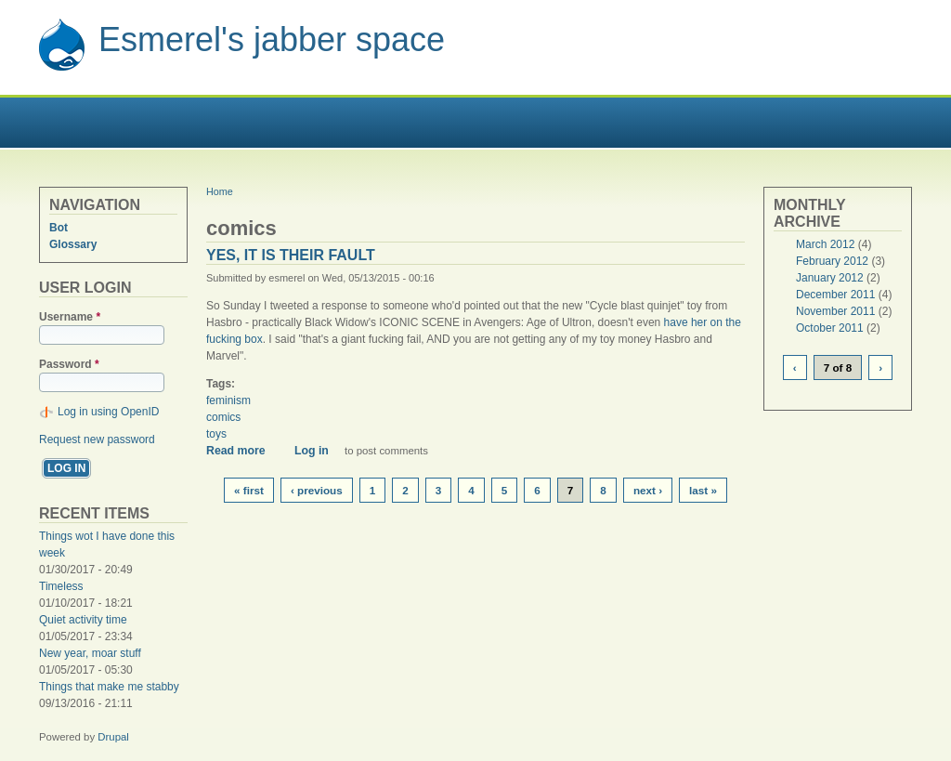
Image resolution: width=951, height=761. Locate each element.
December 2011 (835, 294)
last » (703, 490)
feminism (228, 400)
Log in (311, 450)
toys (216, 433)
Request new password (97, 439)
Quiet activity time (83, 619)
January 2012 (830, 277)
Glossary (73, 244)
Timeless (61, 586)
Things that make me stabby (109, 686)
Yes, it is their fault (290, 255)
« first (249, 490)
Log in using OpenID (108, 411)
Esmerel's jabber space (271, 39)
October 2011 (830, 328)
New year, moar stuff (90, 653)
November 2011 (835, 311)
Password (69, 364)
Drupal (113, 736)
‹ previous (317, 490)
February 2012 (832, 261)
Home (219, 191)
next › (647, 490)
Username (69, 316)
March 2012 (825, 244)
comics (223, 417)
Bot (58, 227)
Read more (242, 450)
